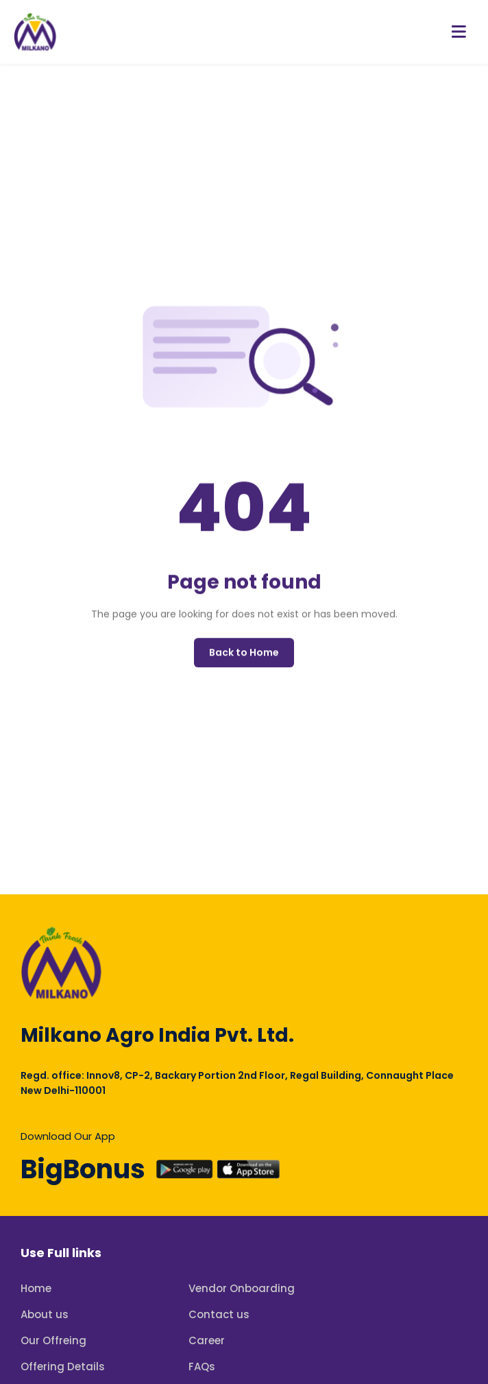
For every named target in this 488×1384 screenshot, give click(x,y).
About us (45, 1314)
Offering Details (63, 1366)
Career (206, 1340)
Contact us (218, 1314)
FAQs (201, 1366)
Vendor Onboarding (241, 1288)
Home (36, 1288)
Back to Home (244, 653)
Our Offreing (53, 1340)
